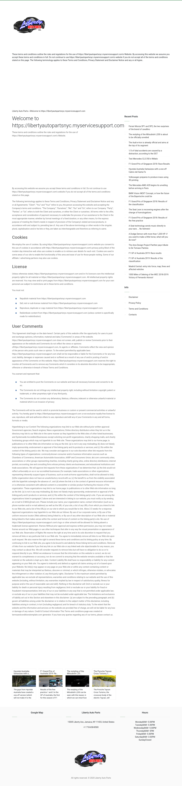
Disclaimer (133, 297)
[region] (91, 84)
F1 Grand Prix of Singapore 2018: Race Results (149, 164)
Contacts (133, 314)
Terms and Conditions (138, 309)
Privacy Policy (135, 303)
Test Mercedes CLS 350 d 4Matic (143, 159)
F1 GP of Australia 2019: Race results (145, 253)
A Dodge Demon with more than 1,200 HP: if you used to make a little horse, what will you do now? (148, 237)
